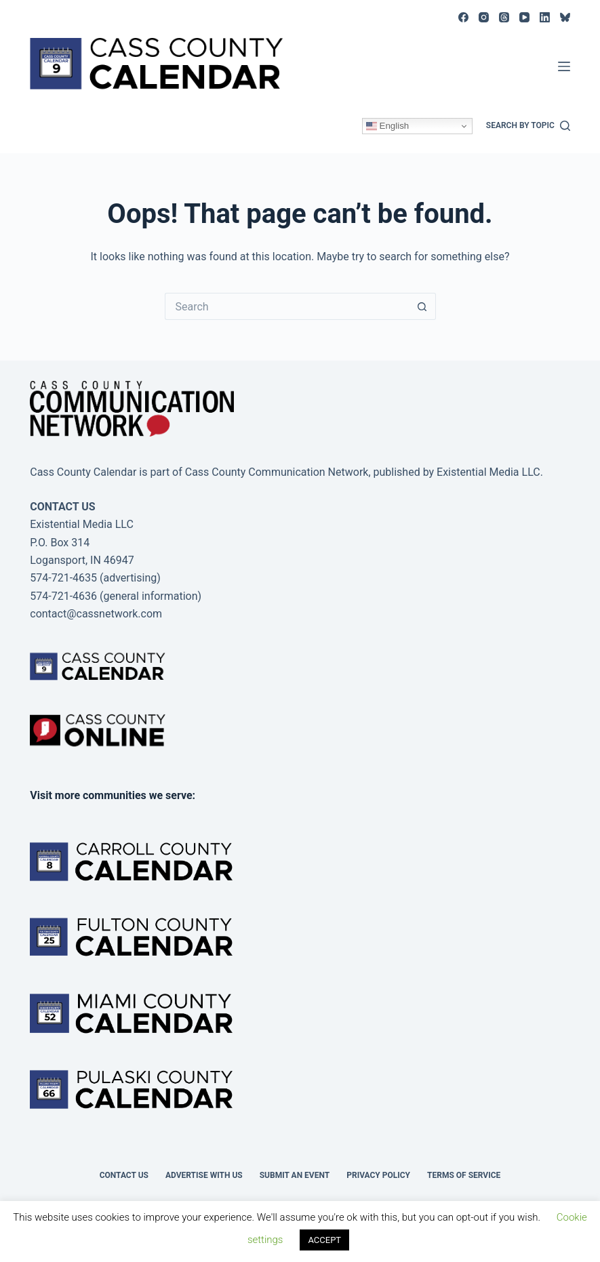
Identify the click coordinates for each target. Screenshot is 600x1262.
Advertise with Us (204, 1175)
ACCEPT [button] (324, 1240)
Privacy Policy (378, 1175)
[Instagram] (484, 17)
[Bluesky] (565, 17)
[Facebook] (463, 17)
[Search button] (422, 306)
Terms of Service (463, 1175)
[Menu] (564, 66)
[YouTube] (524, 17)
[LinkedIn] (545, 17)
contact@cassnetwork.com (96, 613)
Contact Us (124, 1175)
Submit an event (295, 1175)
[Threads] (504, 17)
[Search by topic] (528, 126)
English (387, 126)
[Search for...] (287, 306)
